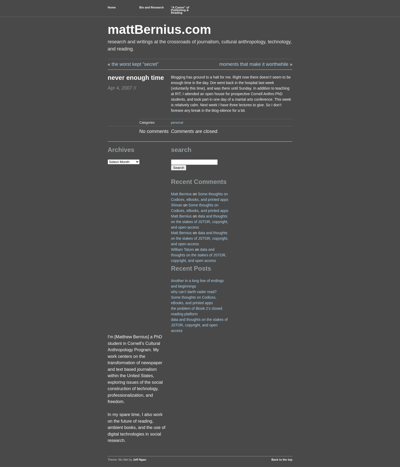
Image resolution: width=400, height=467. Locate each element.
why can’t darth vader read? (194, 292)
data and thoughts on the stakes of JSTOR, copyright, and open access (199, 221)
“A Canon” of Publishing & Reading (180, 10)
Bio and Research (151, 7)
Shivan (176, 205)
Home (112, 7)
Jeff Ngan (139, 459)
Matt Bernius (181, 194)
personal (177, 122)
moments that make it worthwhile (253, 64)
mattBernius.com (159, 29)
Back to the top (282, 459)
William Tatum (182, 249)
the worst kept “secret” (135, 64)
